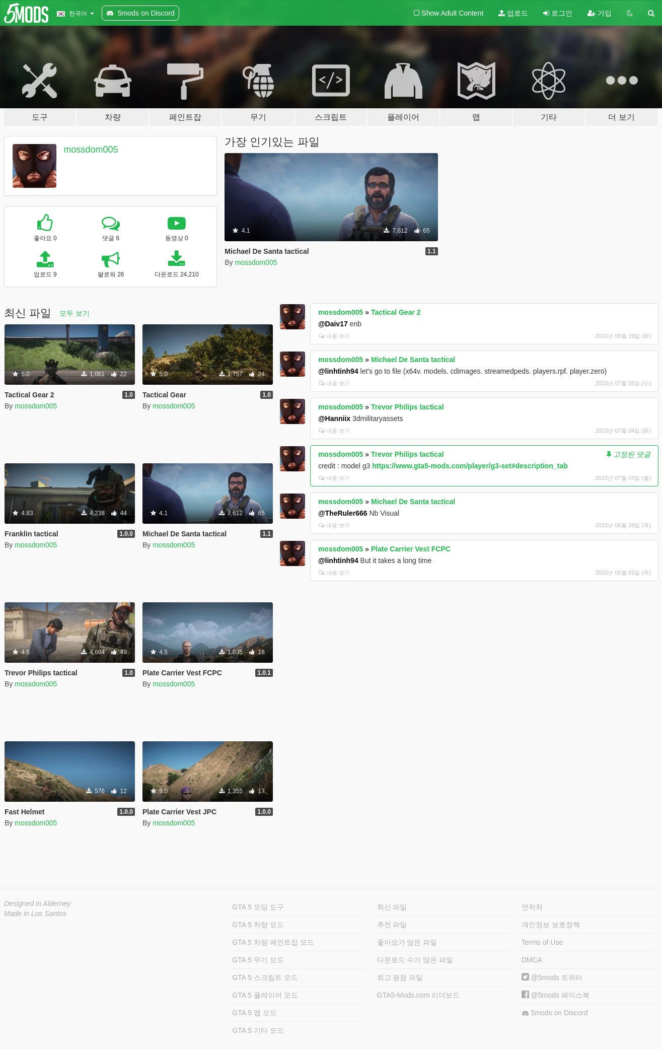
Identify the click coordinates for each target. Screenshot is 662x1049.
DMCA (532, 960)
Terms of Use (542, 942)
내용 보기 (334, 336)
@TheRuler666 (342, 513)
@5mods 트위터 (552, 977)
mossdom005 (91, 150)
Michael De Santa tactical (413, 360)
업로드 (513, 13)
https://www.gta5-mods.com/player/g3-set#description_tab (469, 466)
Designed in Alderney (37, 903)
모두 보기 (74, 313)
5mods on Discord (555, 1013)
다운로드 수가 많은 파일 (415, 960)
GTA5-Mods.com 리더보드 (418, 995)
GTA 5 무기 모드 (257, 960)
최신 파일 (392, 907)
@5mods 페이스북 (556, 995)
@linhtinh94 (338, 371)
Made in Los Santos (35, 914)
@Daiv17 (333, 324)
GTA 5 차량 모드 (257, 925)
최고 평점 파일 (400, 977)
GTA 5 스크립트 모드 (265, 977)
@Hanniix (334, 418)
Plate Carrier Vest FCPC (411, 549)
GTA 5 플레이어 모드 (265, 995)
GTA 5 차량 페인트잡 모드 (273, 942)
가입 (599, 13)
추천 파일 (392, 925)
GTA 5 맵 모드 (254, 1013)
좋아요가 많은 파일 (407, 942)
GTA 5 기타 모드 (257, 1030)
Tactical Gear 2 (396, 312)
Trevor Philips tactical (407, 407)
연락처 (532, 907)
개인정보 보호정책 (551, 925)
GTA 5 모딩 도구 (257, 907)
